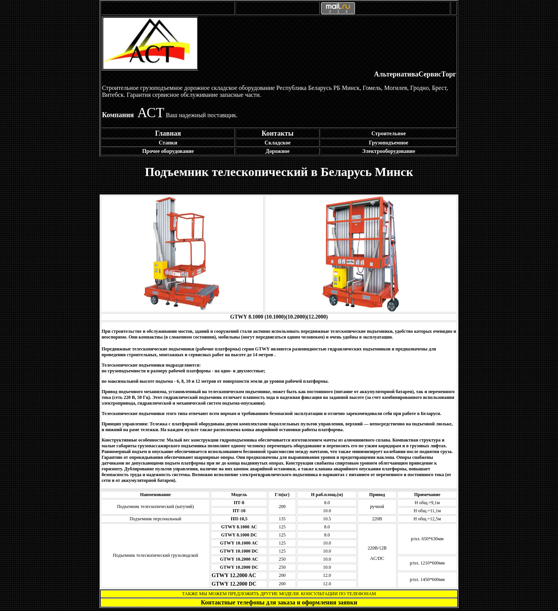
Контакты (277, 133)
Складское (277, 143)
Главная (168, 133)
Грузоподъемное (388, 143)
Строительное (388, 133)
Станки (168, 143)
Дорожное (278, 151)
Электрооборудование (388, 151)
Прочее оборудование (168, 151)
